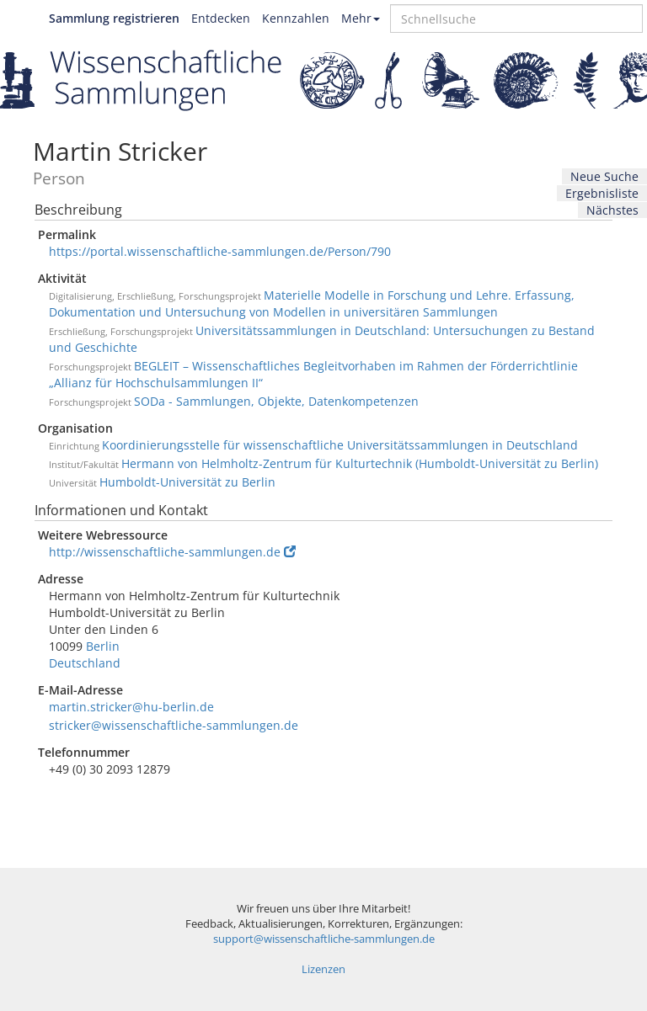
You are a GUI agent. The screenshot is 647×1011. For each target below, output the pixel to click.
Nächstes (612, 210)
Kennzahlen (295, 18)
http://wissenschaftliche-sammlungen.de (172, 552)
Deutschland (84, 663)
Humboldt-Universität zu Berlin (187, 482)
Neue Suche (604, 176)
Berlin (103, 646)
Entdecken (220, 18)
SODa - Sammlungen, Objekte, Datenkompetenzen (276, 401)
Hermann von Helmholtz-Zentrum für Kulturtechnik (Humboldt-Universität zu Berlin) (359, 463)
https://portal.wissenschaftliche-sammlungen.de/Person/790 (220, 251)
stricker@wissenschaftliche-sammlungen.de (173, 725)
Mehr (360, 18)
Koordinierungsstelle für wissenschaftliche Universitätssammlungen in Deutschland (340, 445)
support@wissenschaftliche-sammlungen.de (324, 939)
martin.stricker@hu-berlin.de (131, 707)
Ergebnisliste (602, 193)
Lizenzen (323, 969)
